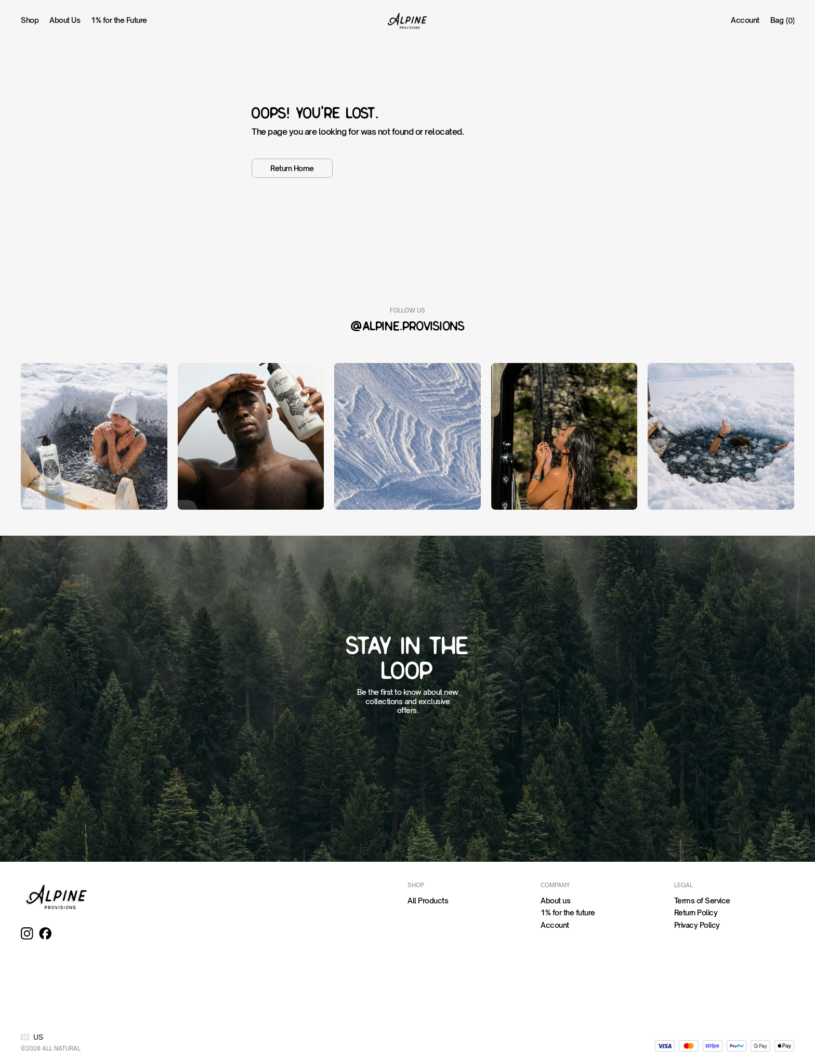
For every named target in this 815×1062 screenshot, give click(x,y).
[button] (32, 1037)
